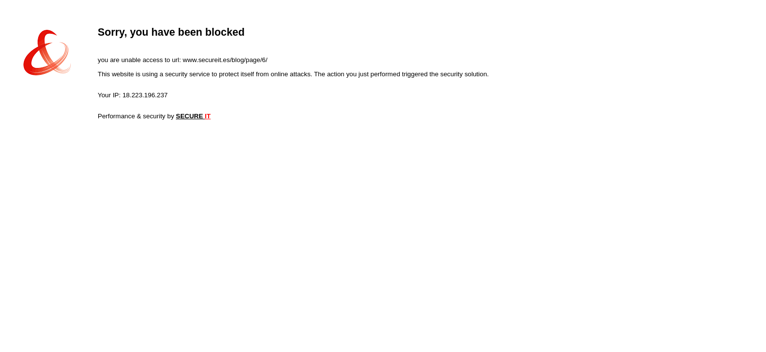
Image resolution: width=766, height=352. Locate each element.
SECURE (193, 116)
